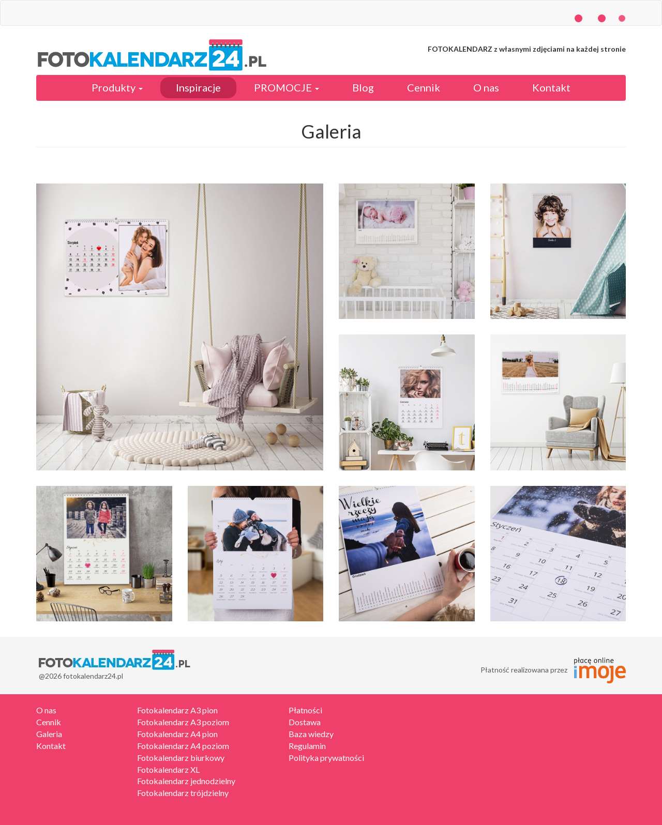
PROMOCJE (286, 87)
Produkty (117, 87)
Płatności (305, 710)
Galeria (49, 734)
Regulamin (307, 746)
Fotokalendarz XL (168, 769)
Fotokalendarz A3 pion (177, 710)
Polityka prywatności (326, 757)
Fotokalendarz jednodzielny (186, 781)
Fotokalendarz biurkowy (180, 757)
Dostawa (305, 722)
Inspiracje (198, 87)
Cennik (423, 87)
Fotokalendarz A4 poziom (183, 746)
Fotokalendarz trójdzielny (183, 793)
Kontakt (551, 87)
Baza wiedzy (311, 734)
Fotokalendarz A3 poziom (183, 722)
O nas (486, 87)
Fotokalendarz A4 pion (177, 734)
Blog (363, 87)
